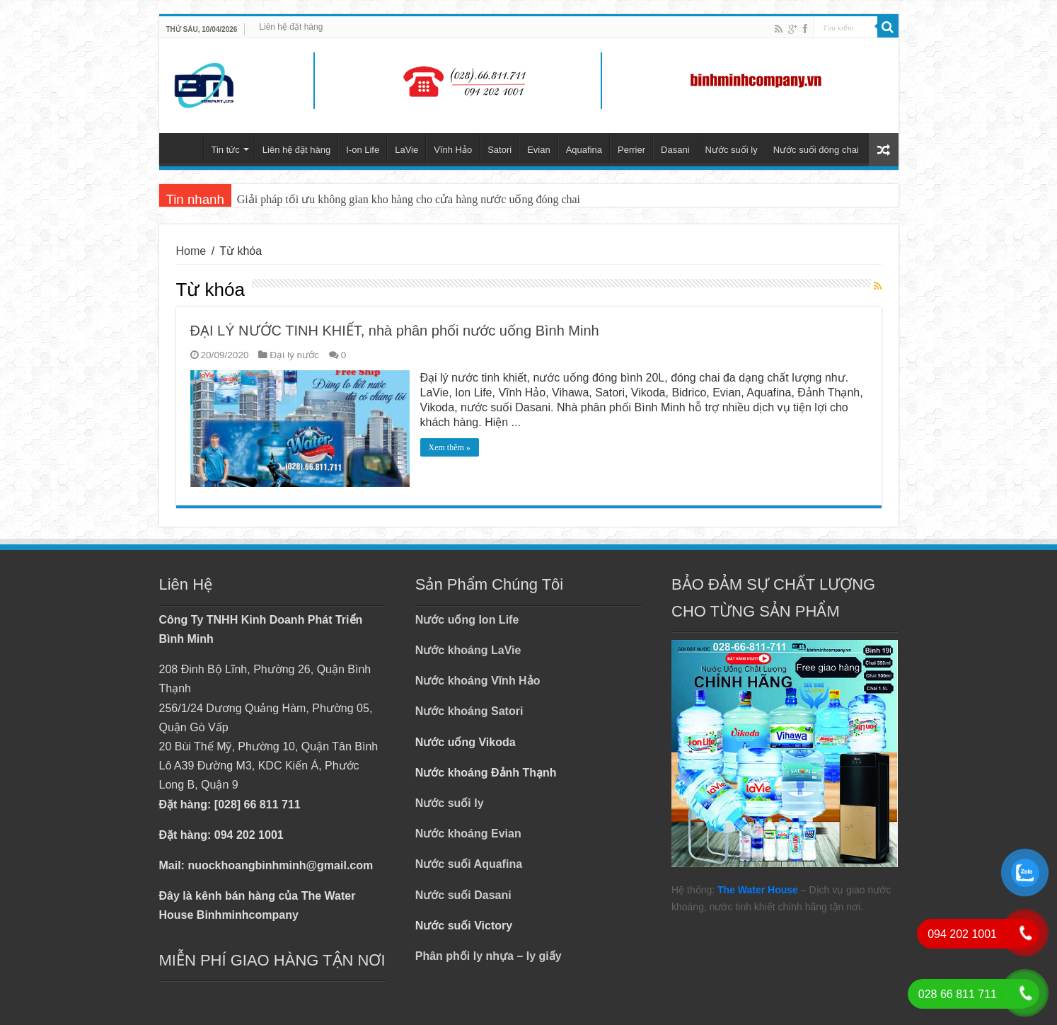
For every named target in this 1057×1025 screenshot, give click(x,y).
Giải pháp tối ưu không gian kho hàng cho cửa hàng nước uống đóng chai (408, 199)
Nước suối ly (731, 149)
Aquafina (584, 149)
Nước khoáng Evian (468, 834)
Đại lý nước (294, 355)
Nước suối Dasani (463, 895)
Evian (538, 149)
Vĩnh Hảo (453, 149)
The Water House (757, 889)
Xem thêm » (449, 447)
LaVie (406, 149)
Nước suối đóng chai (816, 149)
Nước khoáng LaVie (468, 650)
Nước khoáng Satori (469, 711)
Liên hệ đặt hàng (291, 27)
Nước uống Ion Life (467, 620)
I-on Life (362, 149)
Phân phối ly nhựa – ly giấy (488, 956)
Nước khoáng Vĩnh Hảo (478, 681)
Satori (499, 149)
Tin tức (226, 149)
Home (191, 251)
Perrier (631, 149)
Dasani (675, 149)
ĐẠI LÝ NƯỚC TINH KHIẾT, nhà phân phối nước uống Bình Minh (394, 330)
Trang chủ (184, 148)
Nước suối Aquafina (468, 864)
